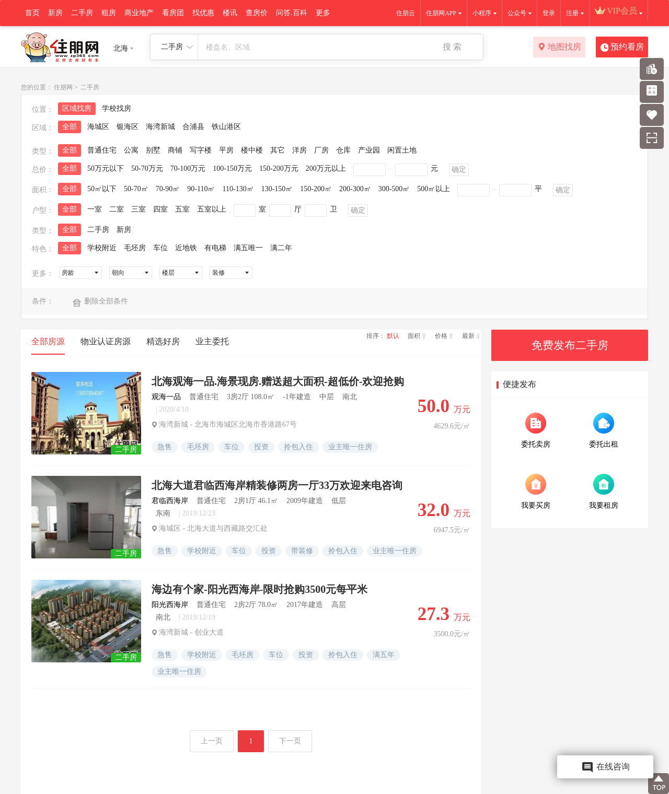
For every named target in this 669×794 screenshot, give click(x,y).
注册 (572, 13)
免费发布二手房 (570, 345)
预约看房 (622, 47)
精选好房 (163, 341)
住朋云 (405, 13)
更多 (323, 13)
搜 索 (452, 46)
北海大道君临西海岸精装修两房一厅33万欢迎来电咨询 (277, 485)
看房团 (173, 13)
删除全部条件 (106, 301)
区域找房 (76, 108)
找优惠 (203, 13)
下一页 (290, 741)
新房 (55, 13)
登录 (549, 13)
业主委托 (212, 341)
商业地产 (139, 13)
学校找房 (116, 108)
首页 (32, 13)
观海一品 (166, 397)
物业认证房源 (105, 341)
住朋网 (63, 87)
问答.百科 (291, 13)
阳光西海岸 (170, 605)
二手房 (82, 13)
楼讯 (230, 13)
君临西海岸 (170, 501)
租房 (108, 13)
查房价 (257, 13)
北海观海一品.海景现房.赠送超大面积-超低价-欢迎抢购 (278, 381)
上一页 (212, 741)
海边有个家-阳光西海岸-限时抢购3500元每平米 (259, 589)
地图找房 (559, 47)
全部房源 (48, 341)
